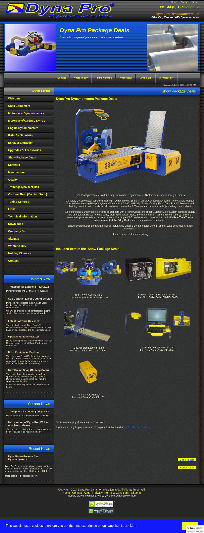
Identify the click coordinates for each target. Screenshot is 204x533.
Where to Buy (17, 246)
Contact (184, 2)
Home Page (187, 467)
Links (12, 209)
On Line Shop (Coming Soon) (27, 194)
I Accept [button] (189, 525)
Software (14, 164)
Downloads (15, 223)
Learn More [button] (129, 525)
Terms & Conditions (117, 492)
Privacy (98, 492)
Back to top (187, 459)
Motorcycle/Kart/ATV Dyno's (26, 120)
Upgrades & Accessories (24, 150)
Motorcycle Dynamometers (26, 113)
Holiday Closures (19, 253)
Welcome (14, 98)
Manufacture (16, 172)
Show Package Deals (22, 157)
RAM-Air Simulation (21, 135)
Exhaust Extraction (20, 142)
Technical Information (22, 216)
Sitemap (13, 238)
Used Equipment (19, 105)
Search (195, 2)
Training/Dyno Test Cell (23, 187)
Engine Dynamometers (23, 128)
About (87, 492)
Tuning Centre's (18, 201)
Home (174, 2)
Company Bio (17, 231)
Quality (13, 179)
